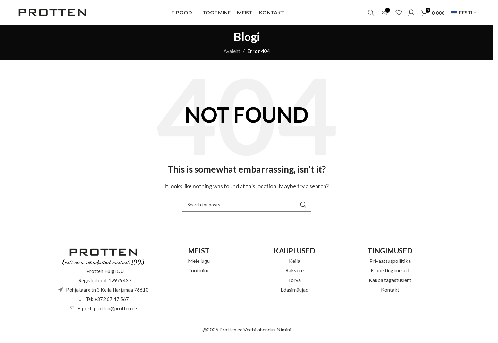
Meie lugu (199, 263)
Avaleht (232, 53)
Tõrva (294, 282)
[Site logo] (52, 13)
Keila (294, 263)
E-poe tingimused (390, 273)
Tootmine (198, 273)
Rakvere (294, 273)
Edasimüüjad (294, 292)
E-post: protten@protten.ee (107, 310)
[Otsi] (371, 13)
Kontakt (390, 292)
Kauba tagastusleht (390, 282)
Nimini (283, 332)
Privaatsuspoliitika (390, 263)
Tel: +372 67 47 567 (107, 301)
